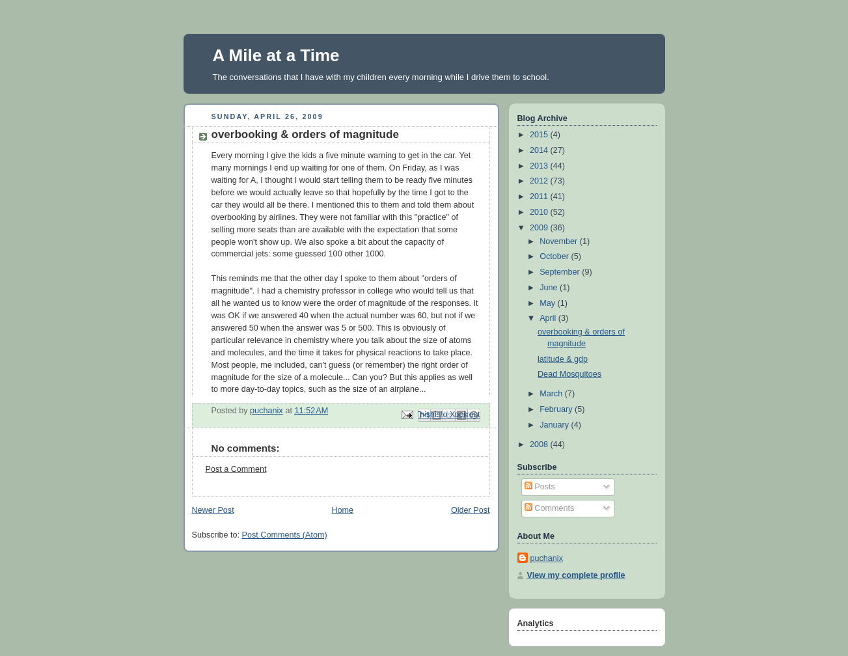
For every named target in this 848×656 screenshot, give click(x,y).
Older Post (470, 510)
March (552, 393)
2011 (540, 196)
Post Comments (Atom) (284, 535)
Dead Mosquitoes (569, 374)
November (560, 241)
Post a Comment (236, 469)
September (561, 272)
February (557, 409)
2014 (540, 150)
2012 (540, 180)
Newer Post (213, 510)
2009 (540, 227)
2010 (540, 212)
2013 (540, 166)
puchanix (546, 558)
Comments (549, 508)
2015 (540, 134)
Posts (540, 486)
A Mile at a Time (276, 55)
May (548, 303)
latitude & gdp (563, 359)
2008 (540, 444)
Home (342, 510)
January (555, 425)
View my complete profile (576, 575)
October (555, 256)
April (549, 318)
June (550, 287)
